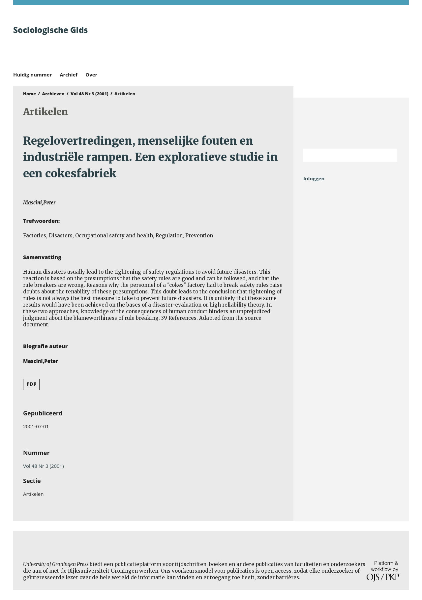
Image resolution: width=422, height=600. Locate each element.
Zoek (389, 155)
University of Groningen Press (306, 40)
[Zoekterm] (342, 155)
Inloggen (313, 178)
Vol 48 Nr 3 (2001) (89, 94)
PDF (31, 384)
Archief (68, 74)
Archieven (53, 94)
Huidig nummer (32, 74)
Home (29, 94)
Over (91, 74)
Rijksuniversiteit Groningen (351, 123)
